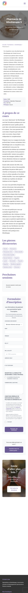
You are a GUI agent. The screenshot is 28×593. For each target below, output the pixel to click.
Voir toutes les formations (14, 489)
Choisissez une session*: (14, 323)
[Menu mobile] (25, 3)
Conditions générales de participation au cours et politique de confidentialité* (13, 398)
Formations (10, 44)
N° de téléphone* (14, 368)
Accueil (4, 44)
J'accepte (9, 421)
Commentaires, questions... (14, 388)
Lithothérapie (18, 44)
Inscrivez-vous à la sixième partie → (14, 449)
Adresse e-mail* (14, 360)
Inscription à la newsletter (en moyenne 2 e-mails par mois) (14, 373)
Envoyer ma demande (14, 429)
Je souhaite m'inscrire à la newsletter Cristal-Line (13, 378)
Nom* (14, 331)
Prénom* (14, 338)
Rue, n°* (14, 346)
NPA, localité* (14, 353)
